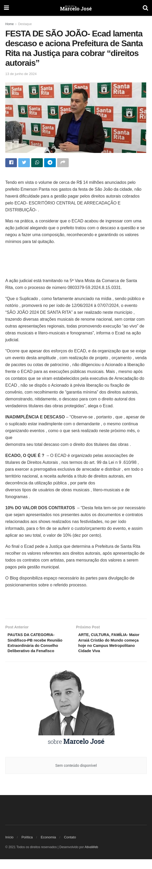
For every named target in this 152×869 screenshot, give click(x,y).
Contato (70, 847)
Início (9, 847)
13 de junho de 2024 (21, 74)
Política (27, 847)
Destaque (25, 24)
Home (9, 24)
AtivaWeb (91, 857)
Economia (48, 847)
